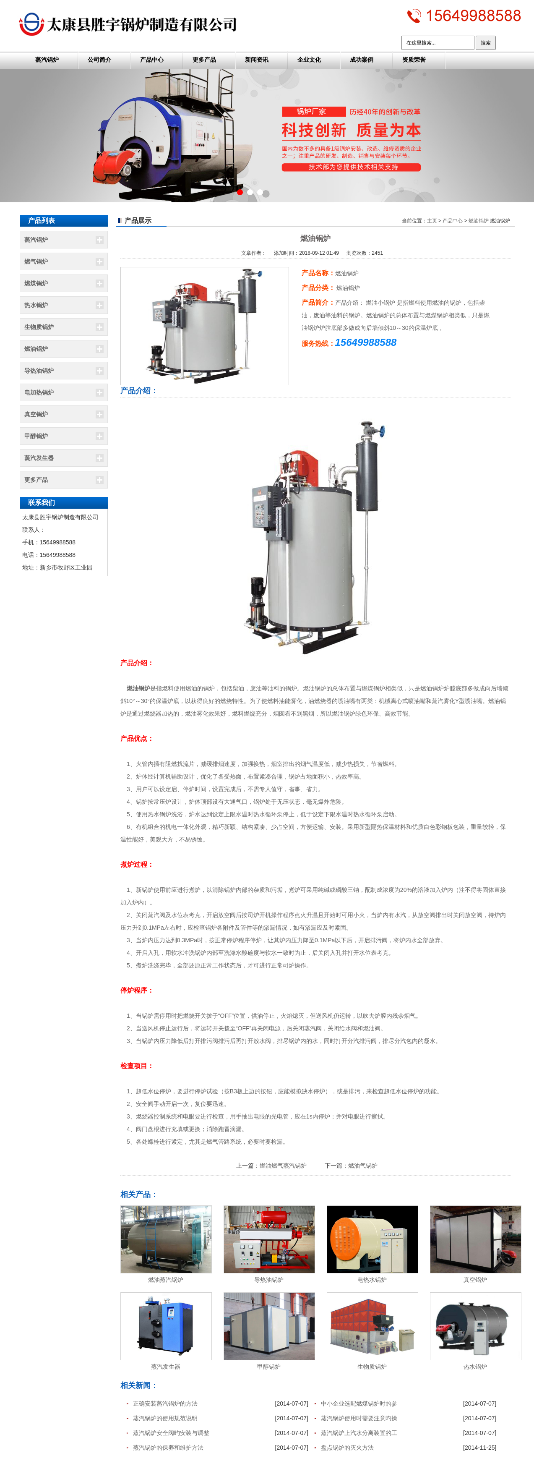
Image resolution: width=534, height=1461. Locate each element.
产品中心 (152, 59)
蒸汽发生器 (39, 458)
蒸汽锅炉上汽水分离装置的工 (359, 1433)
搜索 (486, 43)
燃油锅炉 (36, 348)
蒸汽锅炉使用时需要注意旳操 (359, 1418)
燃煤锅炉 (36, 283)
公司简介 (99, 59)
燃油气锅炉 (363, 1165)
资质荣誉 (414, 59)
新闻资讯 (256, 59)
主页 (432, 221)
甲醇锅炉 (36, 436)
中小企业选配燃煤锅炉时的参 (359, 1403)
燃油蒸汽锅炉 (165, 1279)
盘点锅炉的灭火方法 (347, 1447)
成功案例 (361, 59)
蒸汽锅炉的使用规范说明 (165, 1418)
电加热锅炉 (39, 392)
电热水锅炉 (372, 1279)
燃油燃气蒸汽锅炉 (283, 1165)
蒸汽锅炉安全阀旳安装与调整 (171, 1433)
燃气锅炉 (36, 261)
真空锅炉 (36, 414)
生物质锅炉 (39, 327)
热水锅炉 (36, 305)
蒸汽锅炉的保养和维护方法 (168, 1447)
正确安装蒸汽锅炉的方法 (165, 1403)
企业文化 (309, 59)
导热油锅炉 (39, 370)
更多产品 (204, 59)
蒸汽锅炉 (47, 59)
